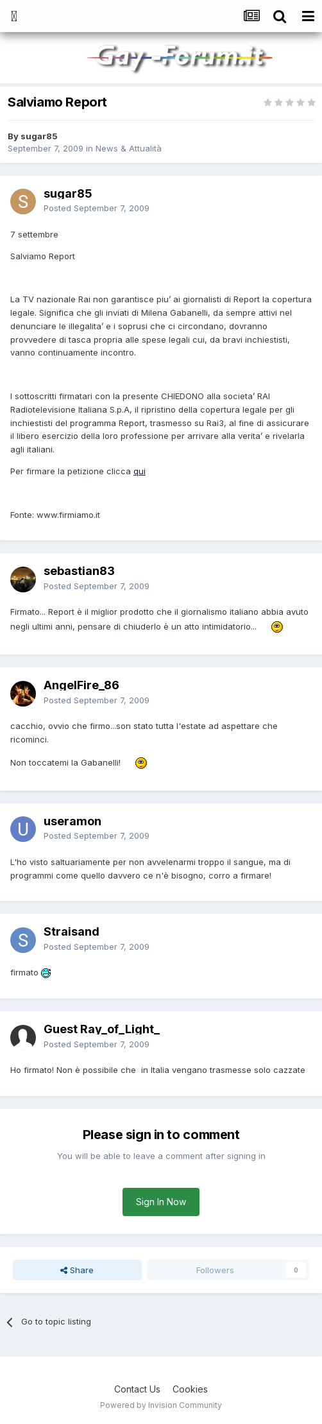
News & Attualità (129, 148)
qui (139, 471)
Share (77, 1270)
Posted (96, 208)
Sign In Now (161, 1201)
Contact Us (137, 1389)
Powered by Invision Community (161, 1405)
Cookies (190, 1389)
